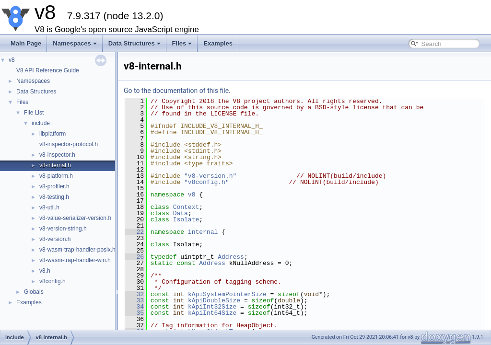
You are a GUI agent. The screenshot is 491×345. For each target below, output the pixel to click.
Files (182, 43)
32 (134, 294)
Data (180, 213)
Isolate (186, 219)
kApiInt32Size (212, 306)
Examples (218, 43)
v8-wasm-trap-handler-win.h (75, 260)
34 (134, 306)
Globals (34, 291)
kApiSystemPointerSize (227, 294)
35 (134, 313)
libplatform (52, 133)
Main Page (26, 43)
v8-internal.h (55, 165)
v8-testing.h (54, 197)
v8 (12, 60)
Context (186, 207)
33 (134, 300)
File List (34, 112)
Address (231, 257)
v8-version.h (54, 239)
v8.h (44, 270)
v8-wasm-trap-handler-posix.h (77, 249)
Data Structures (134, 43)
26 (134, 257)
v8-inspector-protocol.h (68, 144)
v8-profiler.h (54, 186)
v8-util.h (49, 207)
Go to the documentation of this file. (177, 90)
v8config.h (52, 281)
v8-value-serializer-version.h (75, 218)
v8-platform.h (56, 175)
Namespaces (75, 43)
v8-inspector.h (57, 154)
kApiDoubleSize (214, 300)
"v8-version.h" (210, 176)
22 (134, 232)
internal (203, 232)
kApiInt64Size (212, 313)
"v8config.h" (206, 182)
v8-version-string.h (63, 228)
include (41, 123)
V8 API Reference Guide (47, 70)
